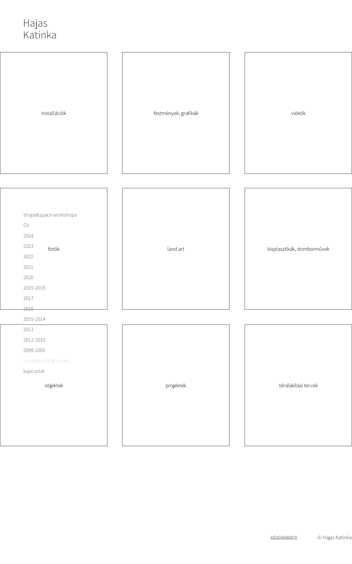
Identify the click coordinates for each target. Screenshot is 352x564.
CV (26, 225)
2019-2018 (34, 287)
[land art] (176, 249)
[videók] (298, 113)
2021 (28, 266)
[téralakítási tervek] (298, 385)
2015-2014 (34, 318)
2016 (28, 308)
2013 (28, 329)
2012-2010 (34, 339)
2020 (28, 277)
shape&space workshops (50, 214)
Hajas (35, 22)
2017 (28, 298)
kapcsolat (34, 370)
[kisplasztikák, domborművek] (298, 249)
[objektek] (53, 385)
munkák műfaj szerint (46, 360)
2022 (28, 256)
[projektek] (176, 385)
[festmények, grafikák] (176, 113)
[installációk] (53, 113)
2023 (28, 245)
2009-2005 (34, 350)
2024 (28, 235)
